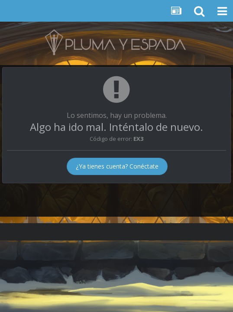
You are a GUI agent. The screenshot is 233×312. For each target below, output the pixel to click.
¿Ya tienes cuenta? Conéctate (117, 166)
